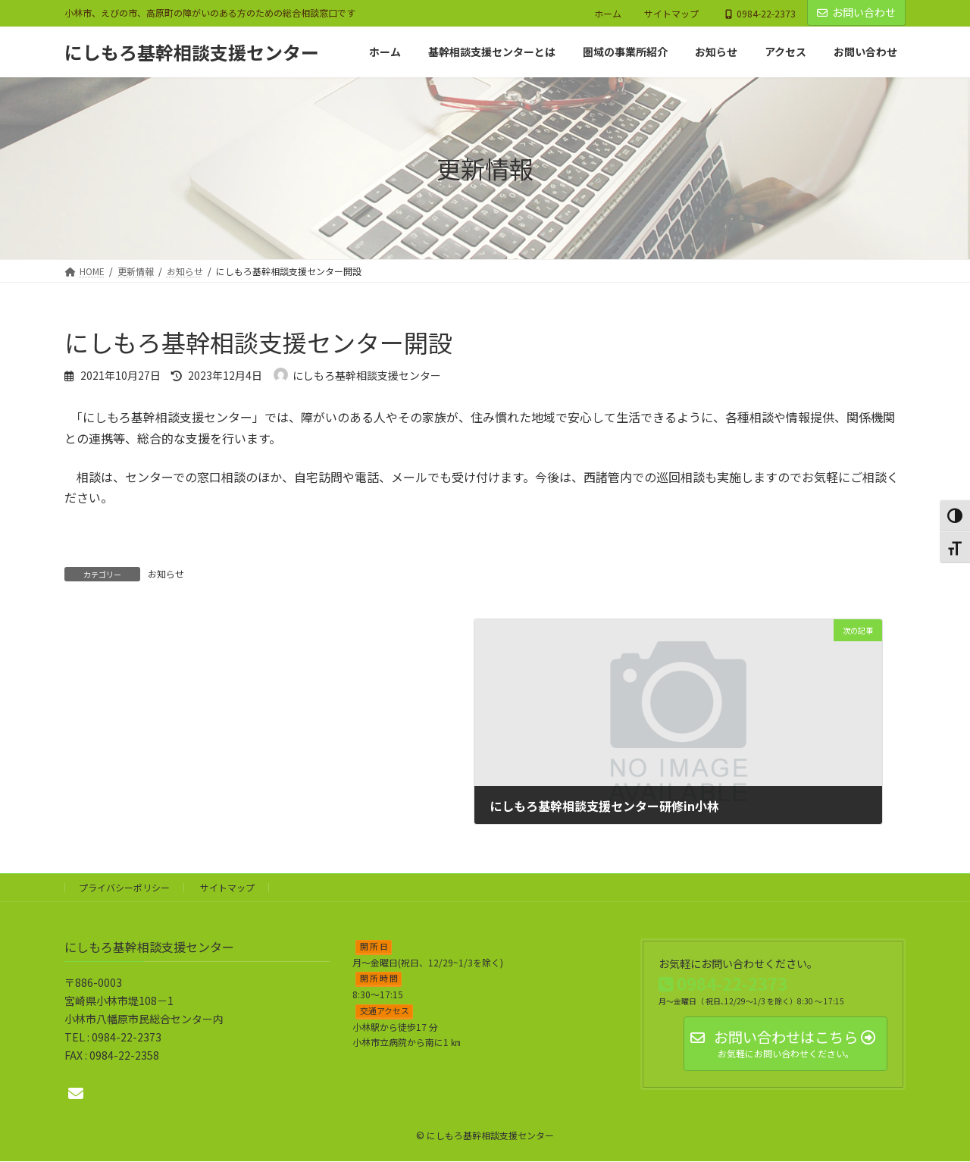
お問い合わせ (856, 12)
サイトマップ (671, 13)
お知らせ (166, 573)
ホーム (607, 13)
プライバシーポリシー (124, 887)
